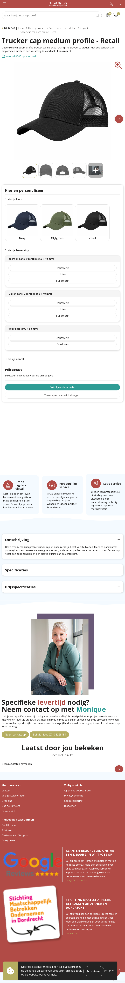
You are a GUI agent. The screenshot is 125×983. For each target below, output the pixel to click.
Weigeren (109, 970)
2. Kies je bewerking (17, 244)
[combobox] (48, 15)
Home (21, 28)
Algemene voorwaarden (77, 784)
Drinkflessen (9, 818)
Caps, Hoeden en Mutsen (63, 28)
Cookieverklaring (73, 794)
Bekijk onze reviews (76, 873)
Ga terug (9, 27)
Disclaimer (70, 799)
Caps (83, 28)
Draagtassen (9, 834)
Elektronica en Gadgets (15, 828)
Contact (6, 784)
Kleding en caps (37, 28)
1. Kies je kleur (13, 199)
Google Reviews (11, 799)
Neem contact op (15, 728)
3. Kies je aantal (14, 352)
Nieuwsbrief (8, 804)
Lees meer (71, 926)
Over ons (7, 794)
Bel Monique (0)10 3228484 (49, 728)
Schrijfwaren (8, 823)
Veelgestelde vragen (13, 789)
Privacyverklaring (73, 789)
